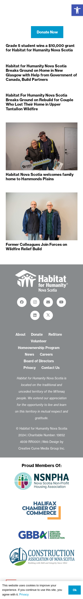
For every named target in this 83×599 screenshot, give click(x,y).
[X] (48, 315)
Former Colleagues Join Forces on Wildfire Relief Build (36, 246)
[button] (77, 10)
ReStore (55, 334)
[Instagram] (35, 302)
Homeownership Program (39, 348)
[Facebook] (22, 302)
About (20, 334)
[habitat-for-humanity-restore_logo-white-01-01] (41, 281)
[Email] (48, 302)
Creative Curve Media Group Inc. (41, 448)
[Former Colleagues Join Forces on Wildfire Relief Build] (41, 216)
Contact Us (50, 368)
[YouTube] (61, 302)
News (29, 354)
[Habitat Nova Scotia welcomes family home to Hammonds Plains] (41, 146)
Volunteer (38, 341)
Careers (46, 354)
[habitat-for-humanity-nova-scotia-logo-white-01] (42, 13)
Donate (37, 334)
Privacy (29, 368)
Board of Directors (39, 361)
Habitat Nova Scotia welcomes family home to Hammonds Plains (39, 176)
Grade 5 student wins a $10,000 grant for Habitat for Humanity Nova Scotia (40, 47)
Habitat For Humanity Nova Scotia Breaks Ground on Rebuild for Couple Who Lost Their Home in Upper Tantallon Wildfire (39, 102)
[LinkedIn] (35, 315)
